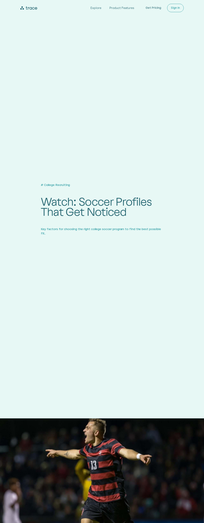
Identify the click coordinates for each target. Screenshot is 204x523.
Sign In (175, 8)
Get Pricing (153, 8)
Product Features (121, 8)
